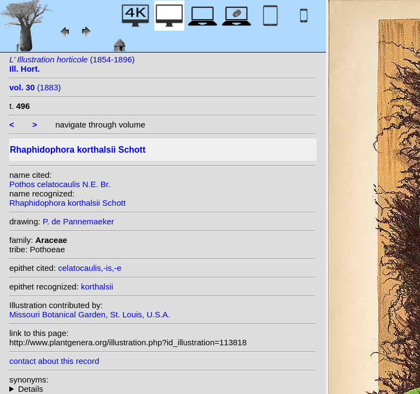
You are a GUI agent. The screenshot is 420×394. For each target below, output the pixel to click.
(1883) (35, 87)
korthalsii (97, 286)
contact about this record (54, 361)
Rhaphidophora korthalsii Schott (67, 202)
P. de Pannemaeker (78, 221)
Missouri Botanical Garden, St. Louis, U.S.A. (89, 314)
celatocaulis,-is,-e (89, 268)
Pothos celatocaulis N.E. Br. (59, 184)
